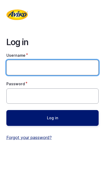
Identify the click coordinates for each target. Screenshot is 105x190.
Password (15, 84)
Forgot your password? (29, 137)
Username (15, 55)
